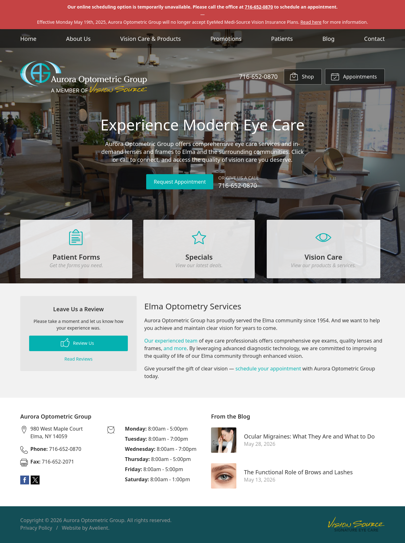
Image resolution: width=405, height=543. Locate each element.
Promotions (225, 38)
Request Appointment (180, 181)
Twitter (35, 481)
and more (175, 349)
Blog (328, 38)
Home (28, 38)
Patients (282, 38)
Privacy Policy (36, 529)
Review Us (77, 343)
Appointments (354, 76)
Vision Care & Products (150, 38)
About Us (78, 38)
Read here (311, 22)
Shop (302, 76)
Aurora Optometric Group (93, 521)
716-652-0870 (259, 7)
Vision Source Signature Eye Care (356, 525)
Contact (374, 38)
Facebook (24, 481)
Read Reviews (78, 360)
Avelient (98, 529)
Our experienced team (170, 341)
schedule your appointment (268, 369)
